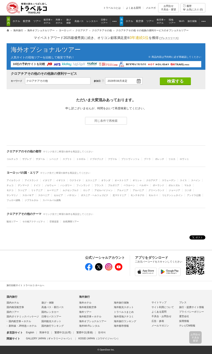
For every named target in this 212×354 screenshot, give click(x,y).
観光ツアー (12, 221)
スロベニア (43, 195)
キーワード (16, 81)
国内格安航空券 (15, 307)
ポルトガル (174, 185)
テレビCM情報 (187, 325)
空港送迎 (54, 221)
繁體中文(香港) (84, 332)
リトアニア (37, 190)
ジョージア (174, 190)
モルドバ (153, 195)
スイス (183, 180)
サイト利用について (163, 307)
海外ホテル (85, 302)
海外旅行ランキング (125, 321)
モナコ (10, 190)
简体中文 (44, 332)
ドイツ (37, 185)
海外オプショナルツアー (46, 49)
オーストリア (121, 180)
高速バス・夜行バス (52, 307)
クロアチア (152, 180)
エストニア (91, 180)
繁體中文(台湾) (62, 332)
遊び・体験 (47, 302)
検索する (175, 81)
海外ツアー (85, 312)
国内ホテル (13, 302)
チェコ (10, 185)
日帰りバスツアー (51, 316)
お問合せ (168, 8)
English (30, 332)
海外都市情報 (121, 325)
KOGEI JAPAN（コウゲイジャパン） (99, 338)
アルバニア (138, 190)
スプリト (67, 159)
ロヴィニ (184, 159)
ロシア (86, 190)
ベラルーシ (129, 185)
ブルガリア (113, 185)
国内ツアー (13, 312)
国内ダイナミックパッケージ (23, 316)
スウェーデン (169, 180)
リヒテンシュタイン (172, 195)
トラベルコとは (112, 8)
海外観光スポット (124, 307)
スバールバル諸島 (52, 200)
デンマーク (23, 185)
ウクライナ (75, 180)
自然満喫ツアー (71, 221)
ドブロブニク (97, 159)
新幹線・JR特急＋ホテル (23, 325)
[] (169, 38)
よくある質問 (133, 8)
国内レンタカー (50, 312)
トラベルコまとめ (124, 312)
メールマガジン (160, 325)
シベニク (53, 159)
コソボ (187, 190)
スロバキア (28, 195)
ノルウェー (50, 185)
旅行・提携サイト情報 (191, 307)
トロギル (81, 159)
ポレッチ (159, 159)
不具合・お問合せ (161, 316)
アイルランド (13, 180)
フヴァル (112, 159)
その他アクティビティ (33, 221)
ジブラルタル (31, 200)
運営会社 (184, 316)
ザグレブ (26, 159)
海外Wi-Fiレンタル (89, 325)
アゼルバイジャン (103, 190)
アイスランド (31, 180)
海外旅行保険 (121, 302)
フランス (99, 185)
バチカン (71, 195)
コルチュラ (12, 159)
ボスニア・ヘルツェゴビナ (94, 195)
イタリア (47, 180)
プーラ (147, 159)
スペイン (195, 180)
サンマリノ (12, 195)
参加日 (97, 81)
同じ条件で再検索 (106, 120)
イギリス (60, 180)
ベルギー (143, 185)
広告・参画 (158, 321)
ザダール (40, 159)
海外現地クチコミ (124, 316)
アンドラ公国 (194, 195)
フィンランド (83, 185)
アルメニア (122, 190)
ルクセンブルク (71, 190)
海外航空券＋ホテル (90, 316)
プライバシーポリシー (191, 311)
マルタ (187, 185)
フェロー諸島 (13, 200)
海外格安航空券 (87, 307)
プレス (183, 302)
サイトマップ (159, 302)
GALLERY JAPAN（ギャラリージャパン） (49, 338)
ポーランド (158, 185)
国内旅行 (12, 296)
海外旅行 (84, 296)
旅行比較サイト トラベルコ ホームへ (25, 285)
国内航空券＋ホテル (20, 321)
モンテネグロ (137, 195)
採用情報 (184, 321)
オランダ (105, 180)
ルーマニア (52, 190)
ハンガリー (66, 185)
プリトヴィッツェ (130, 159)
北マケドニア (119, 195)
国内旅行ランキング (52, 325)
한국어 (102, 332)
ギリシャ (137, 180)
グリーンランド (156, 190)
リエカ (172, 159)
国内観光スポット (51, 321)
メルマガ (151, 8)
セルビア (58, 195)
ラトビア (22, 190)
